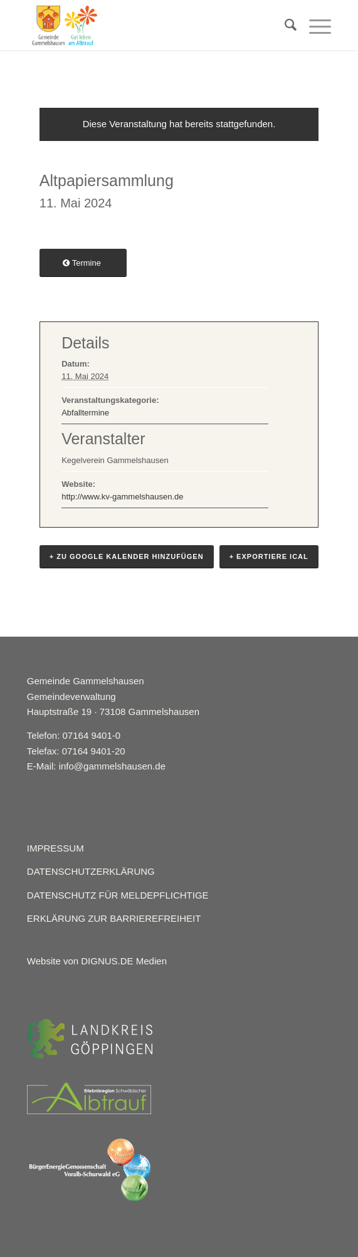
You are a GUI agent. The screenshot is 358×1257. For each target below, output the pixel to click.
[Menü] (314, 25)
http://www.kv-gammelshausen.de (122, 496)
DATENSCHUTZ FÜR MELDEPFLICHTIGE (118, 895)
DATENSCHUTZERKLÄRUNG (91, 871)
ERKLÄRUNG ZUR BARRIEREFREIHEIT (114, 918)
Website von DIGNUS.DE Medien (97, 961)
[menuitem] (284, 25)
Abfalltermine (85, 412)
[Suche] (284, 25)
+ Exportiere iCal (268, 556)
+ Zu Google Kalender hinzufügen (127, 556)
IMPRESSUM (55, 848)
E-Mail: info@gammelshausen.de (96, 766)
